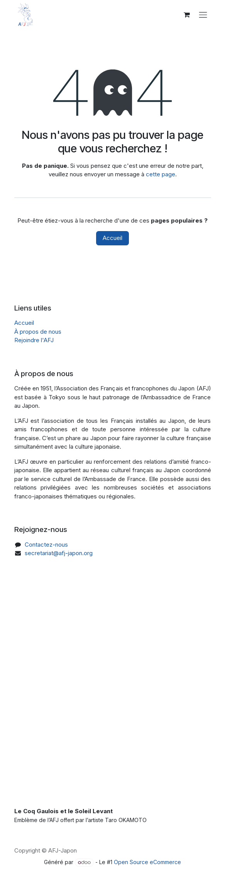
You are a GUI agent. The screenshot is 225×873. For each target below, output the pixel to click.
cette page (160, 174)
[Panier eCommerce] (187, 15)
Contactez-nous (46, 544)
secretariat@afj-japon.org (59, 553)
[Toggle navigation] (203, 15)
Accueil (112, 237)
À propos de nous (37, 331)
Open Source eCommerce (147, 862)
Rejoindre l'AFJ (34, 340)
